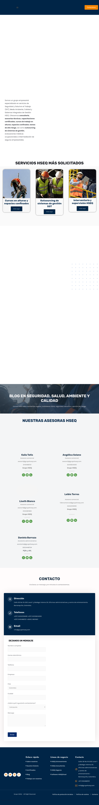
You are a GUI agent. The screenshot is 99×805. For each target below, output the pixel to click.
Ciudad (27, 696)
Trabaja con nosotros (34, 779)
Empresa (27, 677)
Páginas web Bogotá (8, 800)
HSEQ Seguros (56, 770)
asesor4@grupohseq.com (27, 508)
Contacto (95, 794)
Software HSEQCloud (58, 774)
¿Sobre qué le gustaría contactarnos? (27, 706)
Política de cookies (82, 794)
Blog (28, 774)
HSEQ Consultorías (57, 766)
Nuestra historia (32, 766)
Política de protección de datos (62, 794)
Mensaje (27, 719)
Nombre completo (27, 648)
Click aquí (16, 209)
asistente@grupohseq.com (27, 544)
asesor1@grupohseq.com (27, 461)
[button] (17, 7)
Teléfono (27, 667)
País (27, 686)
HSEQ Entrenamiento (58, 761)
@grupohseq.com (77, 503)
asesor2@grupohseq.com (71, 461)
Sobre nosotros (32, 761)
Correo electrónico (27, 657)
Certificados (30, 770)
